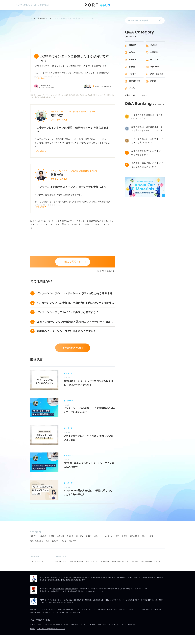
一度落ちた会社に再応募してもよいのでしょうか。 (147, 116)
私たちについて (61, 552)
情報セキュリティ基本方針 (152, 600)
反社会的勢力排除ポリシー (107, 600)
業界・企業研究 (156, 74)
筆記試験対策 (134, 81)
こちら (52, 88)
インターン (133, 74)
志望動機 (154, 52)
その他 (132, 88)
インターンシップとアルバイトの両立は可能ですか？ (67, 303)
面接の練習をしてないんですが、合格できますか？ (147, 153)
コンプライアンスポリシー (85, 600)
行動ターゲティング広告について (42, 604)
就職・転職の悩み (36, 532)
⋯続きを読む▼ (40, 69)
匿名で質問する (72, 253)
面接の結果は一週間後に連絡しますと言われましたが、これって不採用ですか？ (147, 129)
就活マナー (155, 67)
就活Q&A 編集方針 (106, 262)
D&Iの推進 (135, 552)
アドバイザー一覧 (36, 552)
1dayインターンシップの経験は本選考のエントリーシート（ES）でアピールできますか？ (74, 313)
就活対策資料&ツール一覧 (150, 552)
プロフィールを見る (59, 111)
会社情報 (33, 600)
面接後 (132, 67)
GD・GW (154, 59)
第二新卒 (55, 532)
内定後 (153, 81)
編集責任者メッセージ (120, 552)
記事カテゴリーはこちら (135, 95)
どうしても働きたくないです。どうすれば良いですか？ (147, 141)
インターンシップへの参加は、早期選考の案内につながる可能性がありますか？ (75, 294)
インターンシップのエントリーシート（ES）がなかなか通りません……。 (74, 285)
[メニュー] (176, 4)
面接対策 (133, 59)
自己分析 (154, 45)
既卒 (47, 532)
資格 (144, 527)
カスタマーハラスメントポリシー (69, 604)
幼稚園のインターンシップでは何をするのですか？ (66, 322)
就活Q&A (72, 532)
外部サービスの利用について (129, 600)
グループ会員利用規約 (65, 600)
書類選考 (133, 45)
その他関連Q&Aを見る (72, 338)
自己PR (132, 52)
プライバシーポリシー (47, 600)
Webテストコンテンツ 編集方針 (97, 552)
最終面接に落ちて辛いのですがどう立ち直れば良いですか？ (147, 165)
